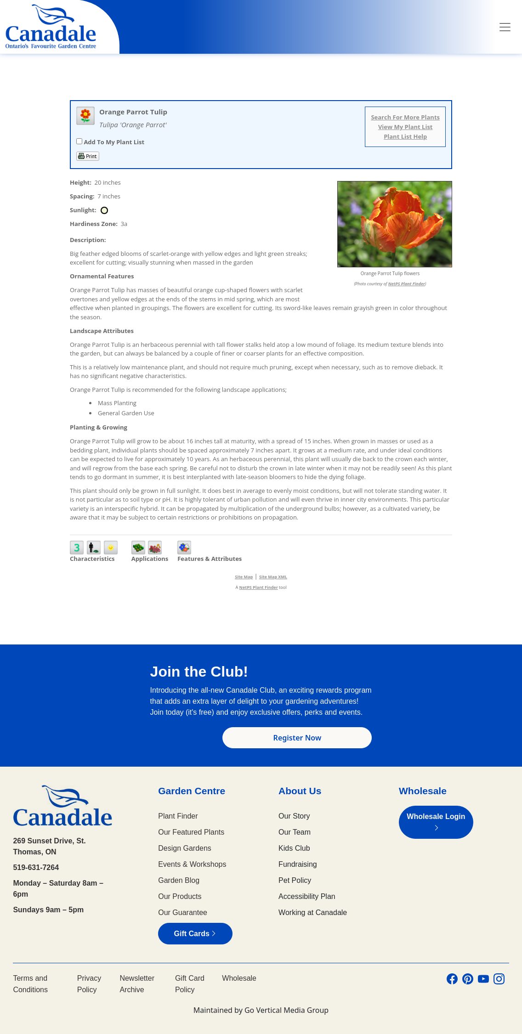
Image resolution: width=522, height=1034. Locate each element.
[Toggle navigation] (505, 27)
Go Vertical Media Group (286, 1010)
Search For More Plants (405, 117)
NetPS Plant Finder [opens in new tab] (258, 587)
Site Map (244, 577)
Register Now (297, 738)
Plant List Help (405, 136)
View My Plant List (405, 127)
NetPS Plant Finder (406, 284)
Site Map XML (273, 577)
